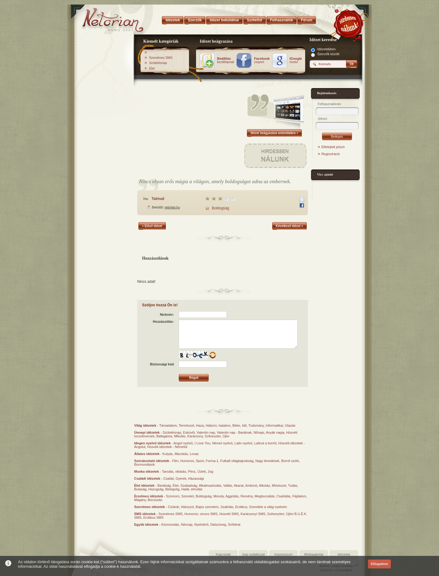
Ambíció (251, 485)
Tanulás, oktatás (174, 471)
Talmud (158, 199)
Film (175, 461)
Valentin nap (206, 432)
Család (168, 478)
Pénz (192, 471)
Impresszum (283, 554)
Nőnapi (259, 432)
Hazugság (156, 489)
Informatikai (274, 425)
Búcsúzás (155, 500)
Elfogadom (379, 564)
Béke (236, 425)
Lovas (194, 454)
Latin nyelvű (243, 443)
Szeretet (187, 496)
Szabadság (188, 485)
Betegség (172, 489)
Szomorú (173, 496)
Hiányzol (187, 507)
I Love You (202, 443)
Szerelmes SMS (160, 57)
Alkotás (264, 485)
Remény (247, 496)
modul (296, 60)
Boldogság (220, 208)
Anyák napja (275, 432)
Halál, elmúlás (191, 489)
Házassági (196, 478)
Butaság (140, 489)
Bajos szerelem (207, 507)
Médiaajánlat (313, 554)
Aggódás (231, 496)
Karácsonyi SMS (253, 514)
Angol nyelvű (183, 443)
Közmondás (170, 524)
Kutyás (167, 454)
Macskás (181, 454)
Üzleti (202, 471)
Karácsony (195, 436)
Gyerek (181, 478)
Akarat (239, 485)
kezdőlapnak (225, 60)
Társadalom (168, 425)
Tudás (292, 485)
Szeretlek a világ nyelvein (268, 507)
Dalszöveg (218, 524)
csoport (261, 60)
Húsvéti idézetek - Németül (167, 447)
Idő (244, 425)
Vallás (227, 485)
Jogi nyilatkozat (253, 554)
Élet (152, 68)
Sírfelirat (234, 524)
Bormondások (144, 464)
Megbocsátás (264, 496)
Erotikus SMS (153, 517)
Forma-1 (212, 461)
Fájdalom (299, 496)
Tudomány (256, 425)
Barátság (164, 485)
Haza (200, 425)
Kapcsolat (223, 554)
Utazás (290, 425)
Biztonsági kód (162, 364)
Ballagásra (164, 436)
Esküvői (189, 432)
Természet (186, 425)
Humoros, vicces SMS (200, 514)
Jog (210, 471)
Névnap (186, 524)
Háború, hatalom (218, 425)
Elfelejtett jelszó (332, 147)
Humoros (187, 461)
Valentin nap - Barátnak (234, 432)
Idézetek (343, 554)
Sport (200, 461)
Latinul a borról (265, 443)
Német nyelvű (222, 443)
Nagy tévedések (267, 461)
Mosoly (218, 496)
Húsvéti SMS (229, 514)
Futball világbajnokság (236, 461)
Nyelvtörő (202, 524)
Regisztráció (330, 154)
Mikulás (179, 436)
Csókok (173, 507)
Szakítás (226, 507)
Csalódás (284, 496)
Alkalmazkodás (210, 485)
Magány (140, 500)
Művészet (279, 485)
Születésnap (158, 63)
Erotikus (241, 507)
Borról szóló (290, 461)
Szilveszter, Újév (217, 436)
